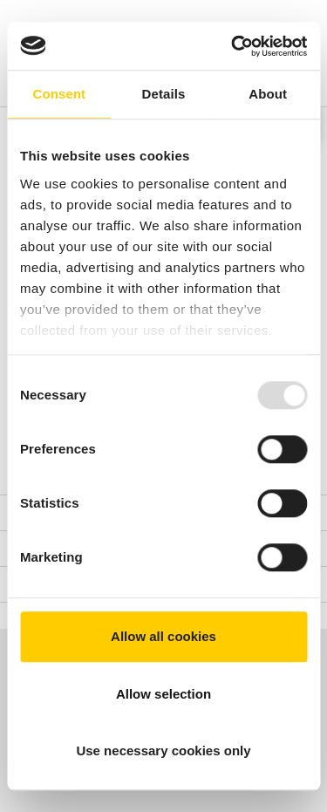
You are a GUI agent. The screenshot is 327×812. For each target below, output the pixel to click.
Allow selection (163, 693)
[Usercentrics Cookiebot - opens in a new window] (233, 46)
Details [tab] (164, 93)
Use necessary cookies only (163, 750)
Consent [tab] (58, 93)
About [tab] (268, 93)
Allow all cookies (163, 636)
